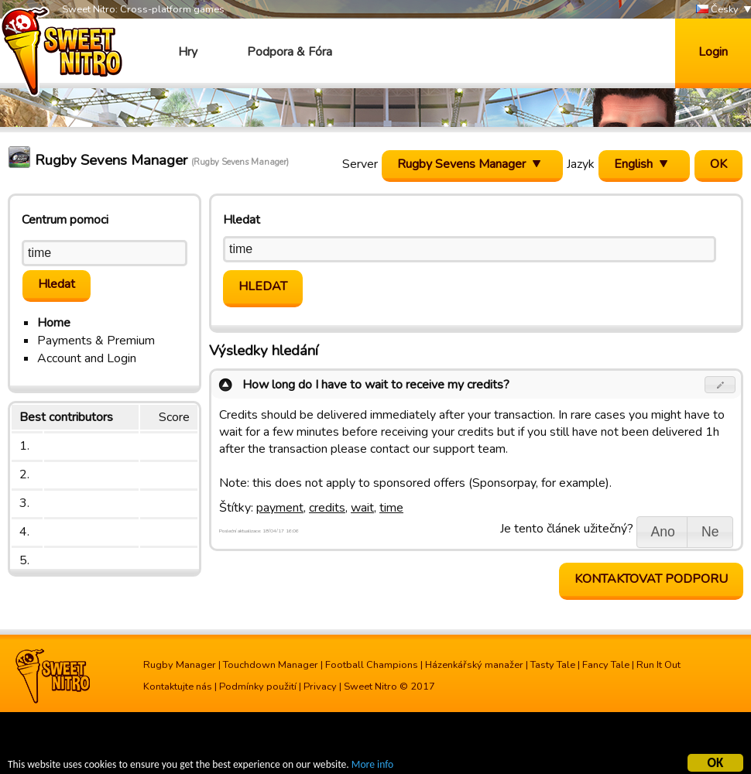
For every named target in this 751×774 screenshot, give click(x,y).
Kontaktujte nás (177, 687)
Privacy (320, 687)
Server (360, 164)
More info (372, 766)
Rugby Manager (179, 665)
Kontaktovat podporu (651, 578)
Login (713, 51)
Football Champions (371, 665)
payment (279, 507)
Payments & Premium (96, 340)
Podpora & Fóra (289, 51)
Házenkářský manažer (474, 665)
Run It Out (658, 665)
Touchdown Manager (270, 665)
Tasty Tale (552, 665)
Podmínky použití (258, 687)
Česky (717, 9)
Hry (187, 51)
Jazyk (581, 164)
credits (327, 507)
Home (53, 322)
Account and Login (86, 358)
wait (362, 507)
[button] (720, 384)
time (391, 507)
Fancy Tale (605, 665)
